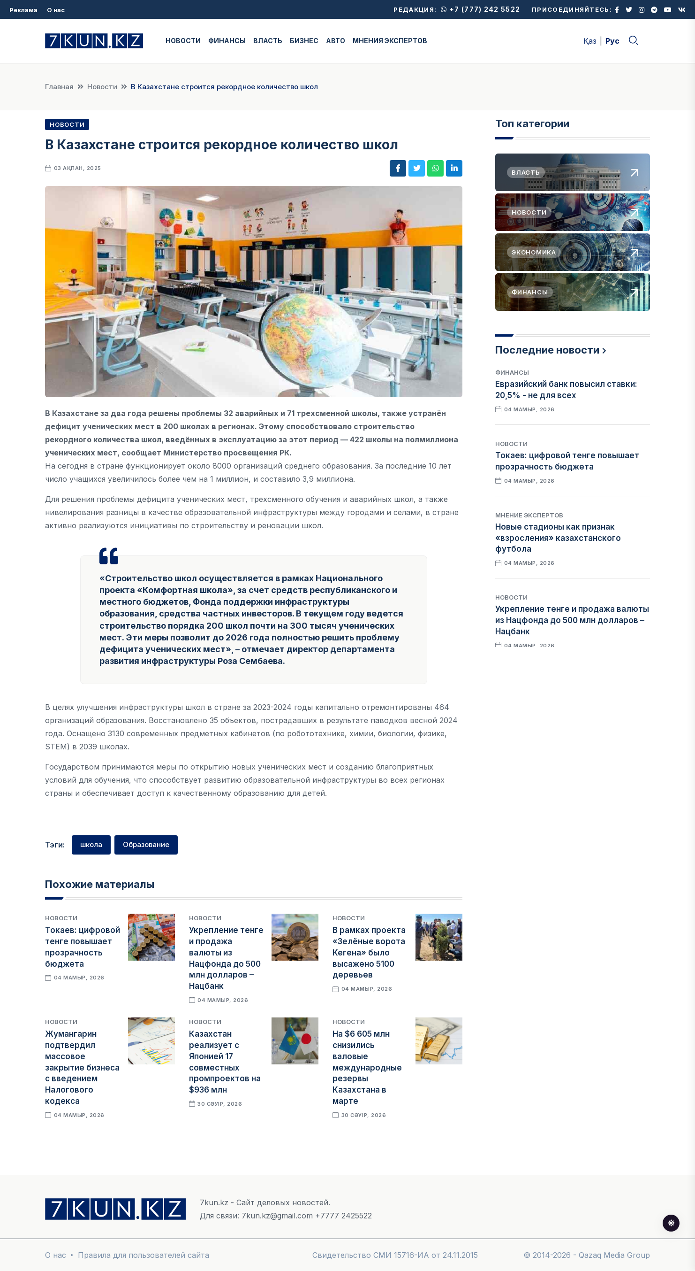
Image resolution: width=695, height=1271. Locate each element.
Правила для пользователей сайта (143, 1255)
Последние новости (547, 350)
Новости (102, 86)
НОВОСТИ (183, 41)
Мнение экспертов (529, 515)
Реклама (23, 10)
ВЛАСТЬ (267, 41)
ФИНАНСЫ (227, 41)
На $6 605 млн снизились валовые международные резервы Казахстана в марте (367, 1067)
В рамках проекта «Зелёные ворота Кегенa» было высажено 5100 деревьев (369, 952)
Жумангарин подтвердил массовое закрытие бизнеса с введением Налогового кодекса (82, 1067)
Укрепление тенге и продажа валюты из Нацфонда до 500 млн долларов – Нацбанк (572, 620)
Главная (59, 86)
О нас (56, 10)
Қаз (590, 41)
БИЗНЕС (304, 41)
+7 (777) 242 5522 (480, 9)
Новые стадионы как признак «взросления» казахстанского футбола (558, 538)
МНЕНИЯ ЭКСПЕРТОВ (390, 41)
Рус (612, 41)
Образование (146, 844)
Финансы (512, 372)
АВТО (335, 41)
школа (91, 844)
